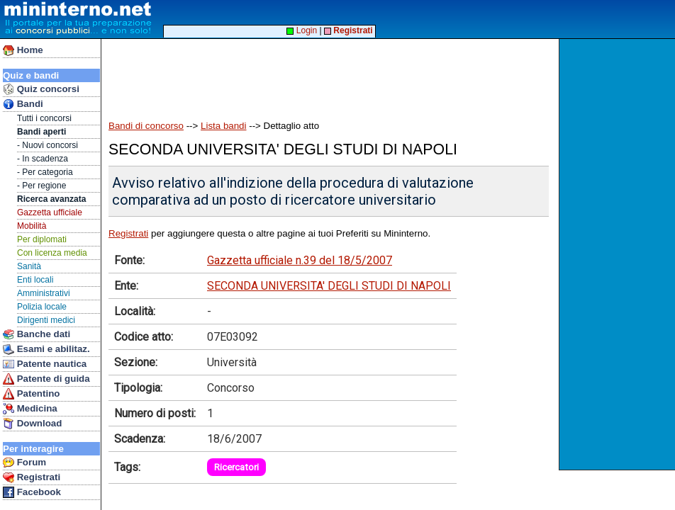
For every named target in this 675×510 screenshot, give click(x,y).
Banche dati (36, 334)
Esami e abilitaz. (46, 349)
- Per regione (41, 186)
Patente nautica (45, 364)
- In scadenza (42, 159)
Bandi (23, 104)
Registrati (31, 477)
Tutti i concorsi (44, 118)
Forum (24, 462)
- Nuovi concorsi (47, 145)
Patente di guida (46, 379)
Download (32, 423)
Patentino (31, 394)
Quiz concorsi (41, 89)
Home (23, 50)
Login (301, 30)
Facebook (32, 492)
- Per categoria (45, 172)
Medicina (30, 408)
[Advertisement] (618, 254)
